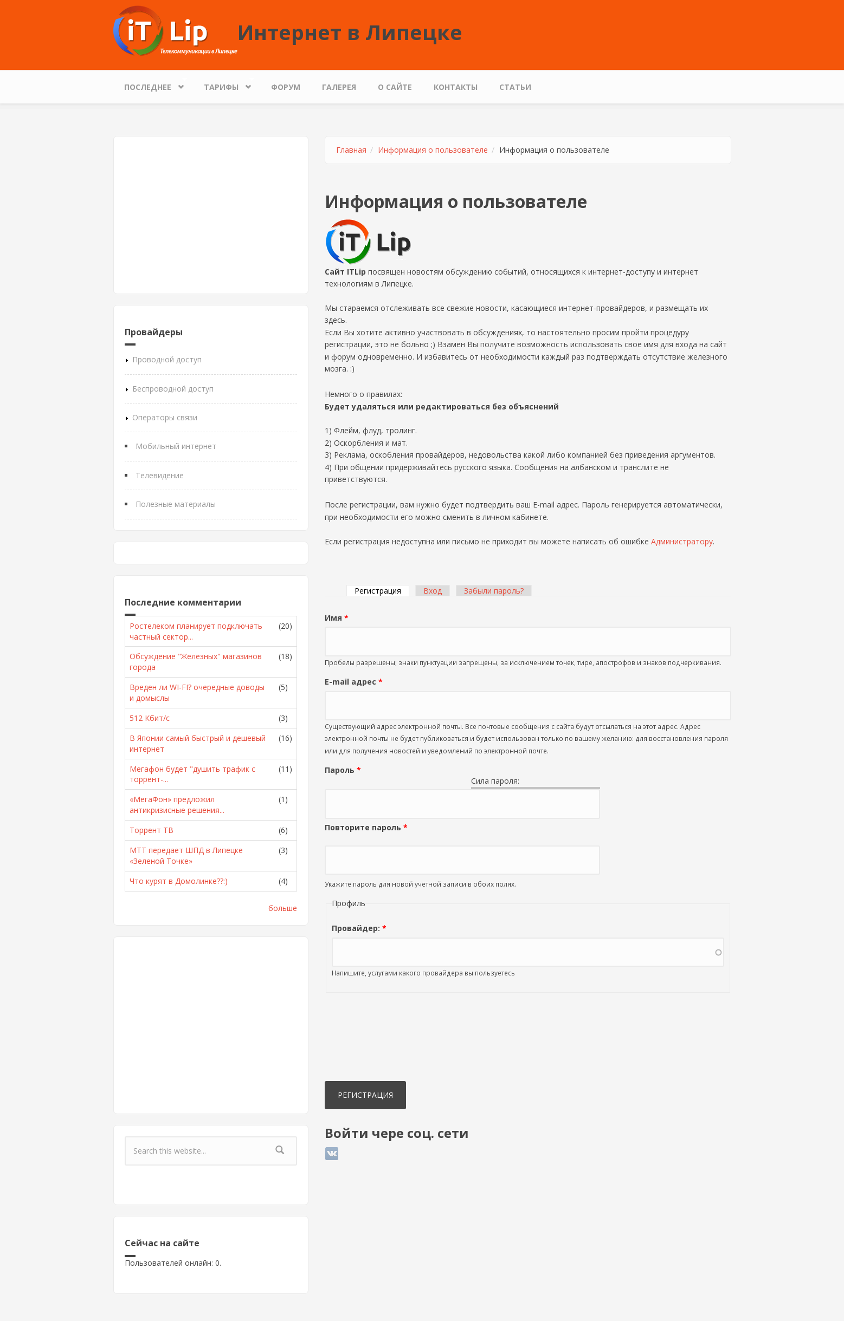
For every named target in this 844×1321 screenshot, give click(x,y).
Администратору (682, 541)
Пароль (343, 770)
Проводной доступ (167, 359)
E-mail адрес (354, 681)
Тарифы (224, 84)
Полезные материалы (176, 504)
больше (282, 908)
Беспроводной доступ (173, 388)
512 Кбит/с (150, 718)
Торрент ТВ (151, 830)
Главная (351, 150)
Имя (337, 618)
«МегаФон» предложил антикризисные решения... (177, 804)
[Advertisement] (211, 215)
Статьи (515, 87)
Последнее (150, 84)
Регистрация (382, 590)
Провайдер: (359, 928)
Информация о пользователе (433, 150)
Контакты (456, 87)
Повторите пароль (366, 827)
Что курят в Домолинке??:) (179, 881)
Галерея (339, 87)
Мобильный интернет (176, 446)
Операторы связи (164, 417)
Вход (432, 590)
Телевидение (160, 475)
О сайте (395, 87)
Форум (285, 87)
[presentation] (369, 1039)
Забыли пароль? (494, 590)
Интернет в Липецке (349, 32)
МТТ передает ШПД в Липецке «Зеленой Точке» (186, 855)
